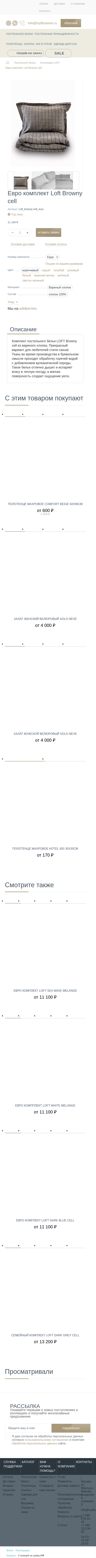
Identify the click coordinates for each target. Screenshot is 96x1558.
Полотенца (14, 43)
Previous (11, 180)
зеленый (63, 275)
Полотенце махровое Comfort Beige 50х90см (45, 504)
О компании (78, 3)
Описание (23, 330)
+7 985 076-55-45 (86, 1519)
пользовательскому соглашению (47, 1439)
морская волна (44, 275)
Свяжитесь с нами (47, 1479)
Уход (13, 302)
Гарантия (9, 1490)
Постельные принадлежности (56, 33)
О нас (61, 1477)
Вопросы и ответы (70, 1516)
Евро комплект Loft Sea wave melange (45, 990)
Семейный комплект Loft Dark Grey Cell (45, 1335)
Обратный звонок (70, 24)
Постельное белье (19, 33)
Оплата (43, 3)
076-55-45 (22, 23)
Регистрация (23, 1550)
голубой (59, 270)
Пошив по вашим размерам (64, 263)
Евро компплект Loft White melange (45, 1105)
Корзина (11, 1555)
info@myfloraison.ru (42, 23)
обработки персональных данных (34, 1443)
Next (76, 180)
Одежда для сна (65, 43)
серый (46, 270)
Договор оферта (68, 1485)
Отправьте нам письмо (47, 1488)
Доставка (59, 3)
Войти (10, 1550)
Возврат (8, 1485)
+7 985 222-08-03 (86, 1528)
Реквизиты (65, 1481)
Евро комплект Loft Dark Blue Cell (45, 1220)
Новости (63, 1512)
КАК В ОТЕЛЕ (44, 43)
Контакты (44, 10)
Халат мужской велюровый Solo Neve (45, 733)
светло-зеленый (33, 280)
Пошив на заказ (29, 53)
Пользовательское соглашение (70, 1496)
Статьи (62, 1525)
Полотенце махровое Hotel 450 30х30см (45, 848)
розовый (73, 270)
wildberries (28, 308)
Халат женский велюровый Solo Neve (45, 619)
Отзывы (8, 1494)
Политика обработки (65, 1505)
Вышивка (27, 1503)
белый (26, 275)
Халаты (29, 43)
